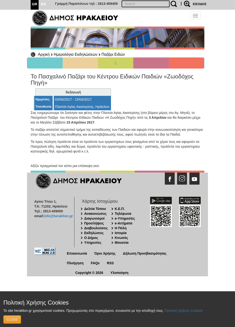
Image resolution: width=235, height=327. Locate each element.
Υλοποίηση (119, 273)
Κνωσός (121, 238)
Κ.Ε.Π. (120, 209)
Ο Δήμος (91, 238)
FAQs (95, 263)
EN (43, 4)
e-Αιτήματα (123, 223)
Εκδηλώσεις (94, 233)
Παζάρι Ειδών (113, 54)
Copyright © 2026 (89, 273)
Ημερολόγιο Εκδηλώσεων (75, 54)
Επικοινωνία (77, 253)
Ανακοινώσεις (95, 214)
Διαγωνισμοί (94, 218)
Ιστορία (121, 233)
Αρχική (44, 54)
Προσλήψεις (94, 223)
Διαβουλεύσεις (96, 228)
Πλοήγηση (75, 263)
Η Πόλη (121, 228)
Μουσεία (122, 242)
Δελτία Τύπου (95, 209)
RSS (110, 263)
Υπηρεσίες (92, 242)
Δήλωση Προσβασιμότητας (144, 253)
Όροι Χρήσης (105, 253)
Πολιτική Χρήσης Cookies (184, 311)
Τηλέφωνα (123, 214)
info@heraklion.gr (58, 216)
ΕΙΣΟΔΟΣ (200, 4)
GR (34, 4)
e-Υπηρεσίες (125, 218)
